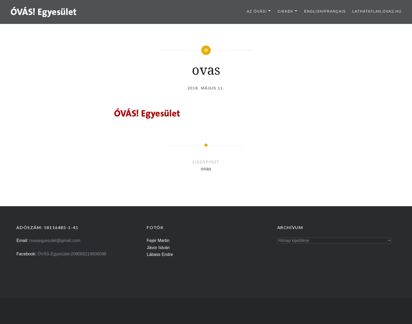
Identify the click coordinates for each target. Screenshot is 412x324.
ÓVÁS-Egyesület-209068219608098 (72, 253)
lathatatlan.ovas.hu (376, 11)
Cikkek (285, 11)
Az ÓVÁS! (257, 11)
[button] (44, 11)
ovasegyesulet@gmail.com (54, 240)
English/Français (325, 11)
